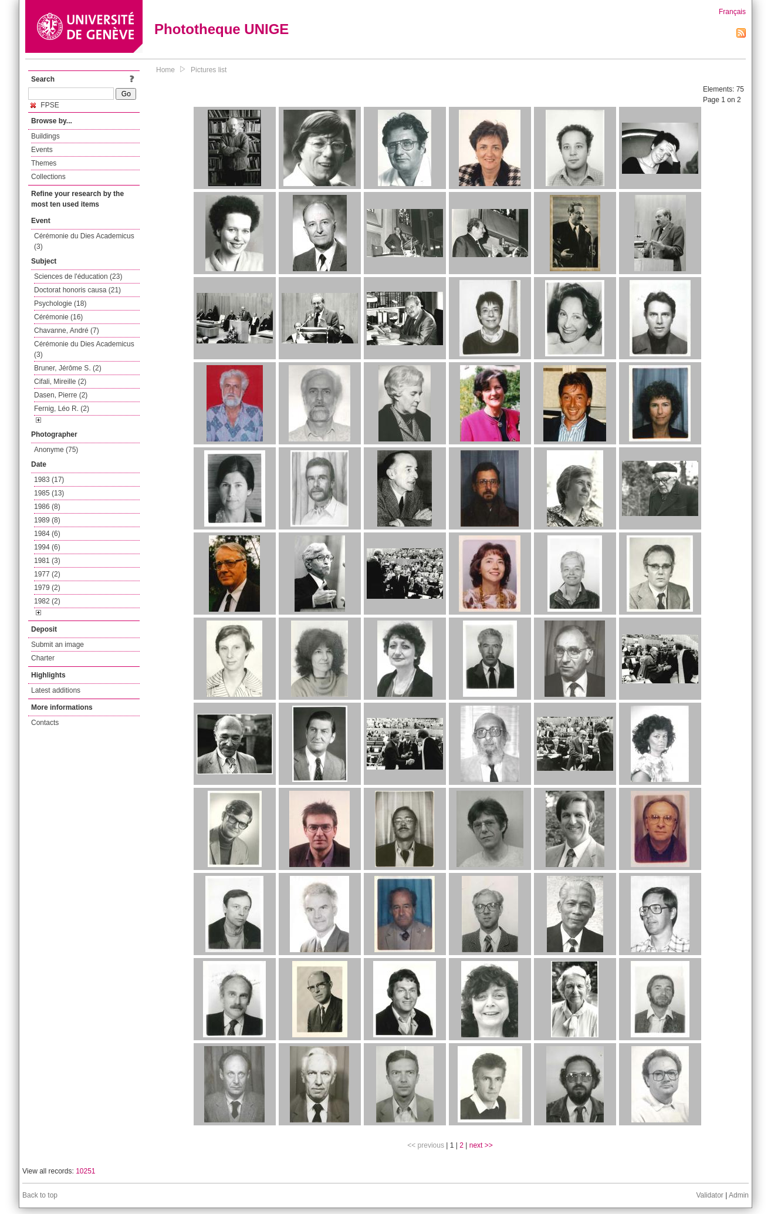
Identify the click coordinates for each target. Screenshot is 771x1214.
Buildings (45, 136)
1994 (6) (47, 547)
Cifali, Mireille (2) (60, 381)
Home (165, 70)
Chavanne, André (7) (66, 330)
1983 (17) (49, 480)
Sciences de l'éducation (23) (78, 276)
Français (732, 12)
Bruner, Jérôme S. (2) (68, 368)
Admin (739, 1195)
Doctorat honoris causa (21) (77, 290)
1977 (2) (47, 574)
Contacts (45, 723)
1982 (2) (47, 601)
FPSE (45, 105)
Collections (48, 177)
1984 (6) (47, 534)
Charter (43, 658)
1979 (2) (47, 588)
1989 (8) (47, 520)
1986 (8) (47, 507)
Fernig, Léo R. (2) (61, 408)
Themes (43, 163)
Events (42, 150)
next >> (481, 1145)
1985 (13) (49, 493)
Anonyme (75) (56, 450)
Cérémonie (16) (58, 317)
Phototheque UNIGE (221, 29)
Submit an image (57, 644)
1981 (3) (47, 561)
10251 (85, 1171)
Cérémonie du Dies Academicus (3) (84, 241)
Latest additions (55, 690)
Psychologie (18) (60, 303)
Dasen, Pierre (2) (60, 395)
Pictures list (208, 70)
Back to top (40, 1195)
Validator (709, 1195)
